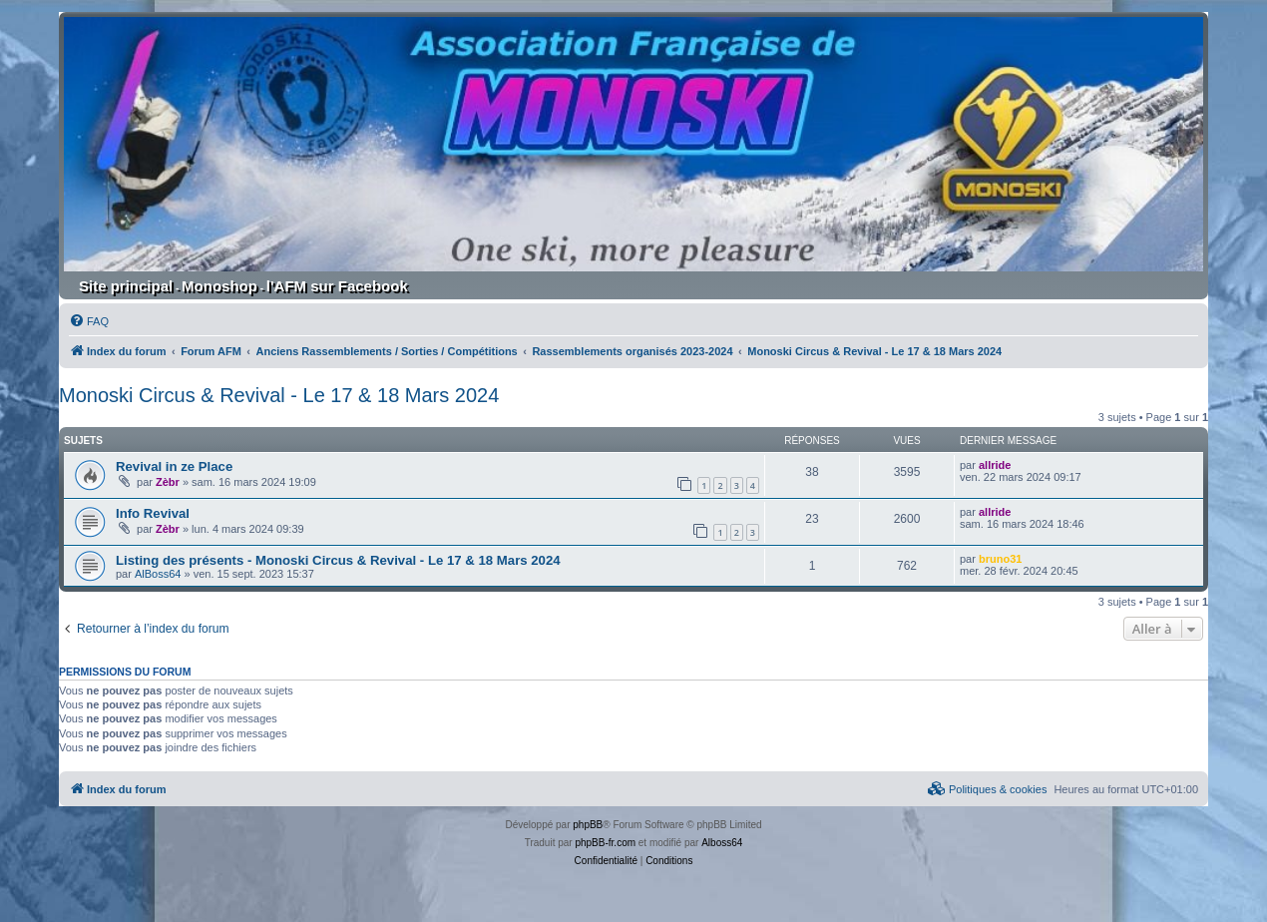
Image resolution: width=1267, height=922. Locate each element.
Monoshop (219, 285)
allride (995, 465)
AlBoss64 (158, 574)
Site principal (126, 285)
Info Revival (153, 513)
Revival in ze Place (174, 466)
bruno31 (1000, 559)
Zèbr (168, 482)
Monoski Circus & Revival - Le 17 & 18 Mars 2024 (279, 395)
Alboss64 (721, 842)
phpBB (588, 824)
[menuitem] (89, 321)
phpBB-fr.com (605, 842)
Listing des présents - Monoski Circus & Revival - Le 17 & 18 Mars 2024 (338, 560)
